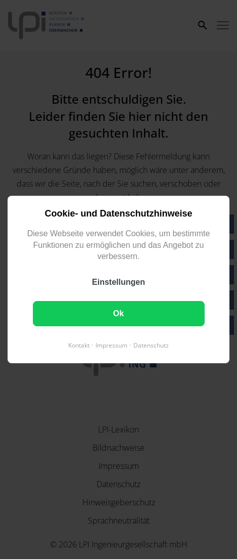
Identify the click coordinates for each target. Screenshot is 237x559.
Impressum (111, 345)
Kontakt (78, 345)
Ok (118, 313)
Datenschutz (151, 345)
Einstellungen (118, 282)
